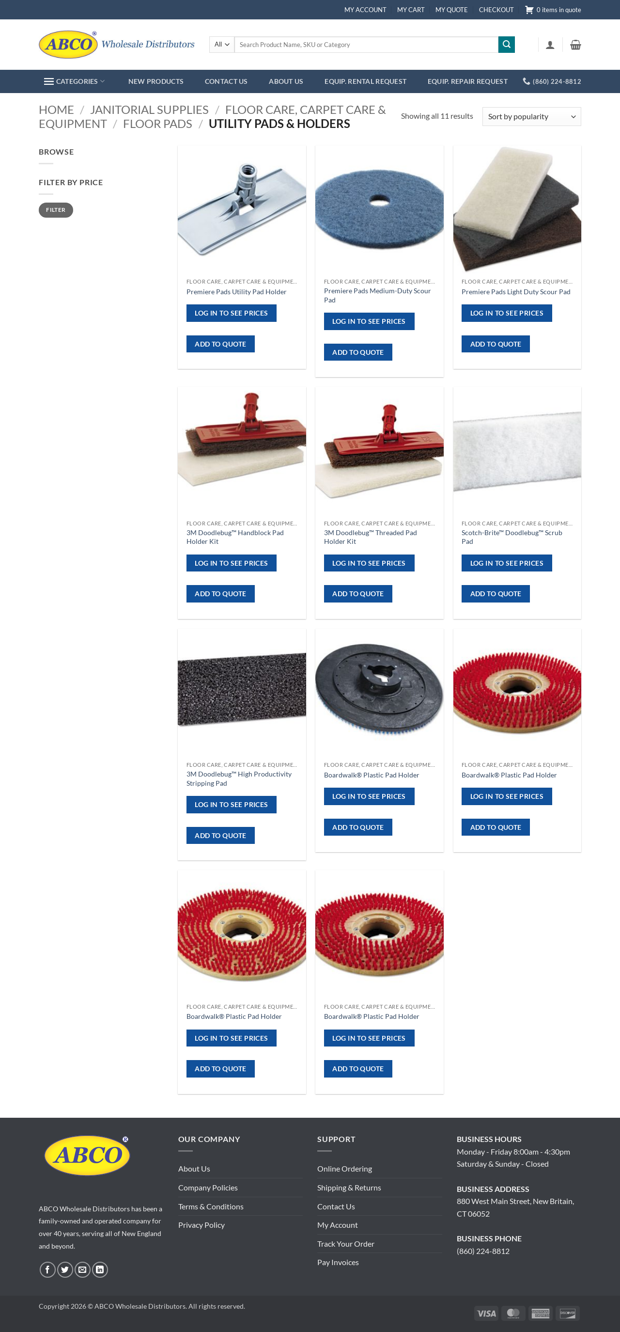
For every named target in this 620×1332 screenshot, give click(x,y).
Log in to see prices (231, 313)
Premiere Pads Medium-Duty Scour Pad (377, 295)
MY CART (411, 10)
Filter (55, 209)
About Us (194, 1168)
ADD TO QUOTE (220, 344)
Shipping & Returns (349, 1187)
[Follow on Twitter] (65, 1270)
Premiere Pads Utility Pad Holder (236, 291)
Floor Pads (157, 123)
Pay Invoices (338, 1262)
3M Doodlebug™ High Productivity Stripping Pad (239, 778)
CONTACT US (226, 81)
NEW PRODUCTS (156, 81)
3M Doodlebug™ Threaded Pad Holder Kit (370, 537)
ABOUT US (286, 81)
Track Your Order (345, 1243)
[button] (550, 44)
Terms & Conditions (211, 1206)
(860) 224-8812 (483, 1250)
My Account (337, 1224)
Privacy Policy (201, 1224)
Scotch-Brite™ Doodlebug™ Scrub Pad (512, 537)
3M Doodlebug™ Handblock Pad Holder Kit (235, 537)
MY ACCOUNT (365, 10)
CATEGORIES (74, 81)
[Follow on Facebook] (48, 1270)
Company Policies (208, 1187)
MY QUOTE (451, 10)
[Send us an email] (83, 1270)
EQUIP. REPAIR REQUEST (468, 81)
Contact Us (336, 1206)
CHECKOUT (496, 10)
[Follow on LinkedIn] (100, 1270)
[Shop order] (531, 116)
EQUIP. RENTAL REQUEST (365, 81)
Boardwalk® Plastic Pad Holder (371, 775)
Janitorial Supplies (149, 109)
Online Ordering (344, 1168)
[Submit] (506, 44)
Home (56, 109)
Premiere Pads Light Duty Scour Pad (516, 291)
